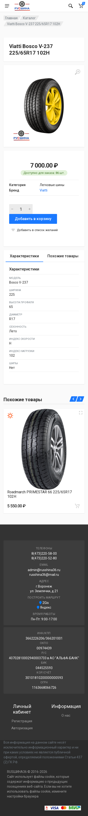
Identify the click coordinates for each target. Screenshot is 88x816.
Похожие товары (62, 256)
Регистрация (22, 721)
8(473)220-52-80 (44, 558)
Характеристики (24, 256)
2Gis (44, 603)
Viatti (43, 190)
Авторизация (22, 728)
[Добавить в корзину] (77, 506)
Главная (11, 18)
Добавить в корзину (33, 219)
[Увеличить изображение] (80, 412)
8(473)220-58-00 (44, 553)
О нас (65, 715)
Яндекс (44, 607)
